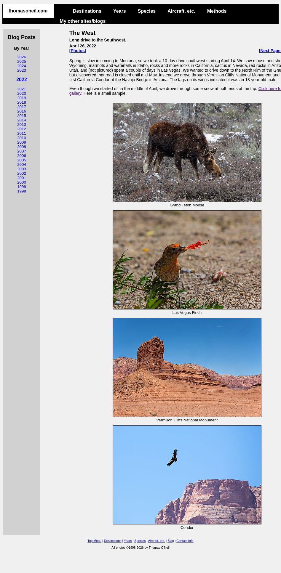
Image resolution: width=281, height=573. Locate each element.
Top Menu (94, 540)
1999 (21, 186)
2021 (21, 89)
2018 (21, 102)
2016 (21, 111)
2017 (21, 107)
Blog (170, 540)
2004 (21, 164)
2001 (21, 178)
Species (147, 11)
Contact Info (184, 540)
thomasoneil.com (28, 10)
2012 (21, 129)
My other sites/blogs (83, 21)
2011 (21, 133)
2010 (21, 138)
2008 (21, 147)
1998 (21, 191)
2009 (21, 142)
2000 (21, 182)
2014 (21, 120)
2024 (21, 66)
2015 (21, 115)
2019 (21, 98)
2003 (21, 169)
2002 (21, 173)
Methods (217, 11)
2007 (21, 151)
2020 (21, 93)
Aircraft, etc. (181, 11)
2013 (21, 124)
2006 (21, 155)
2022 (21, 79)
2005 (21, 160)
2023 (21, 70)
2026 (21, 57)
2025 (21, 61)
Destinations (87, 11)
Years (119, 11)
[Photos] (77, 50)
